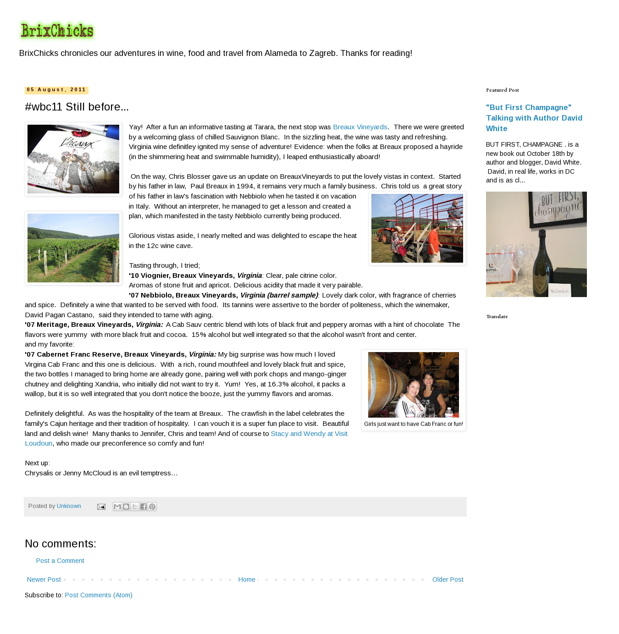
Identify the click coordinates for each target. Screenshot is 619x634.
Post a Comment (60, 560)
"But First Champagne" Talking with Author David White (534, 117)
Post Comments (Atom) (99, 595)
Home (246, 579)
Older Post (448, 579)
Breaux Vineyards (360, 127)
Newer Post (44, 579)
